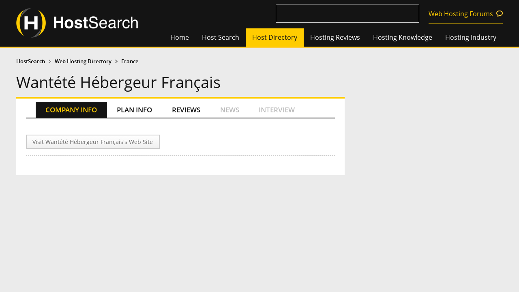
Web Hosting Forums (461, 13)
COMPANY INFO (71, 109)
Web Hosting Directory (83, 61)
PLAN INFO (134, 109)
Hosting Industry (470, 37)
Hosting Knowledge (402, 37)
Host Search (220, 37)
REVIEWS (186, 109)
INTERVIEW (277, 109)
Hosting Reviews (335, 37)
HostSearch (30, 61)
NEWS (229, 109)
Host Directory (274, 37)
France (129, 61)
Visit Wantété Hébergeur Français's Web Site (92, 142)
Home (179, 37)
